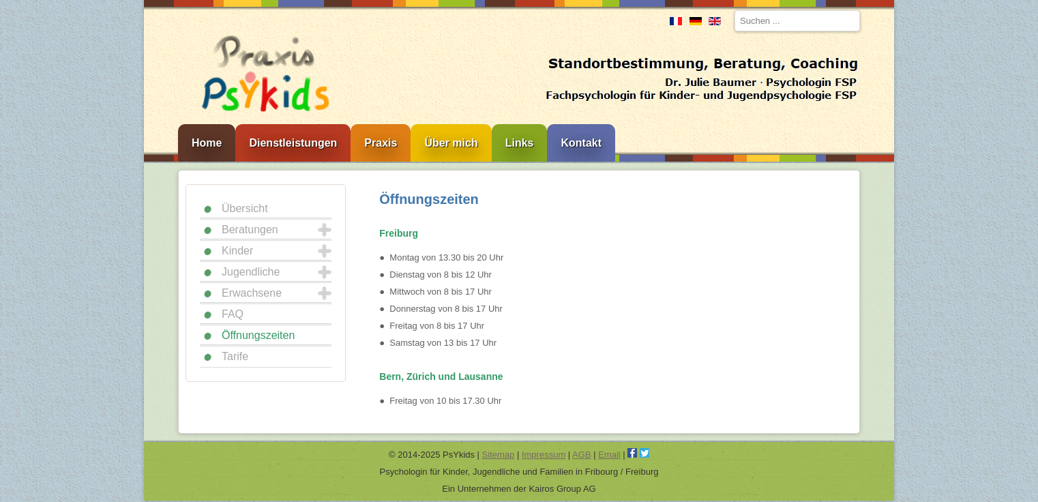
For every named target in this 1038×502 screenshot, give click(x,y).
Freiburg (398, 233)
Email (609, 454)
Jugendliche (251, 272)
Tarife (235, 356)
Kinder (237, 250)
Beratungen (250, 229)
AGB (581, 454)
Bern (390, 376)
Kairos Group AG (562, 489)
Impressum (543, 454)
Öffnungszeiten (258, 335)
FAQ (232, 314)
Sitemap (498, 454)
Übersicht (245, 208)
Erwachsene (252, 293)
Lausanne (480, 376)
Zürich (421, 376)
